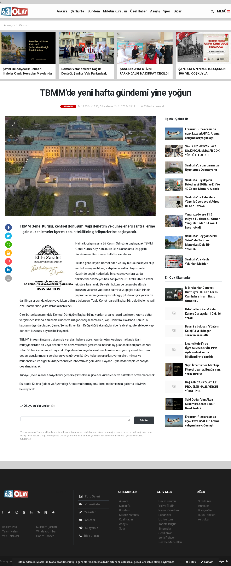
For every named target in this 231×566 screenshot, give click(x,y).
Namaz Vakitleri (168, 510)
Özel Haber (138, 11)
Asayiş (155, 11)
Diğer (178, 11)
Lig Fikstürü (165, 519)
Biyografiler (205, 510)
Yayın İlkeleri (10, 531)
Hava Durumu (167, 501)
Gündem (93, 11)
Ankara (62, 11)
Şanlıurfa (77, 11)
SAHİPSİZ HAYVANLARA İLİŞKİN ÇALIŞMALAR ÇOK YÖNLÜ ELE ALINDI (202, 151)
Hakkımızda (9, 527)
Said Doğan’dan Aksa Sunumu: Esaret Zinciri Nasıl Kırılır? (200, 404)
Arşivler (87, 520)
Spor (166, 11)
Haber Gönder (45, 536)
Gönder (144, 420)
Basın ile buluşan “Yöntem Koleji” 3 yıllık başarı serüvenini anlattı (202, 331)
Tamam (207, 562)
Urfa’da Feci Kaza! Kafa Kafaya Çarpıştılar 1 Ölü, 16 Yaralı (203, 314)
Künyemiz (88, 528)
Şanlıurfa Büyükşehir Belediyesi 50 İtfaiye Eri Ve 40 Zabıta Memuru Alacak (202, 184)
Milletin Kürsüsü (115, 11)
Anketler (203, 505)
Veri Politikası (10, 536)
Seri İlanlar (165, 533)
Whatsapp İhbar (46, 531)
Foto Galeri (89, 496)
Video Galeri (90, 504)
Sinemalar (165, 528)
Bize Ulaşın (89, 535)
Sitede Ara (205, 501)
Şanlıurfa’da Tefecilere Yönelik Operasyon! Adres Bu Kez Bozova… (202, 202)
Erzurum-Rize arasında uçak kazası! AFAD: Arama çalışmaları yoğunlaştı (202, 134)
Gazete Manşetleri (170, 542)
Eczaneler (164, 515)
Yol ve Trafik (166, 505)
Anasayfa (10, 25)
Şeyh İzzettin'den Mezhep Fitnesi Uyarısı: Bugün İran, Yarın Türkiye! (203, 370)
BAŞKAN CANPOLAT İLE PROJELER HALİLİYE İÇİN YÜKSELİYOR (201, 387)
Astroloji (203, 519)
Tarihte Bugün (167, 524)
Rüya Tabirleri (206, 515)
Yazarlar (87, 512)
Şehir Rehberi (166, 537)
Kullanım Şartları (46, 527)
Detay (191, 562)
